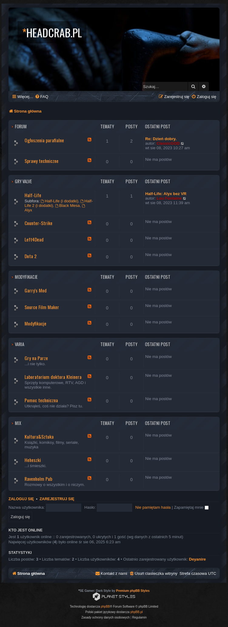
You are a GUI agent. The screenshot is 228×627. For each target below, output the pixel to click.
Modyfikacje (26, 277)
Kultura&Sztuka (39, 436)
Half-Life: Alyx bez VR (165, 193)
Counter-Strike (38, 223)
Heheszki (33, 460)
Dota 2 (31, 256)
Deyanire (197, 559)
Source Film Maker (42, 307)
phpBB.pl (136, 612)
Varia (19, 344)
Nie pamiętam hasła (153, 507)
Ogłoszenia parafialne (44, 140)
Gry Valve (23, 181)
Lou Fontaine (169, 198)
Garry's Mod (36, 290)
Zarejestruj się (56, 499)
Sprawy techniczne (42, 160)
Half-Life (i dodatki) (60, 201)
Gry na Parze (36, 358)
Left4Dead (34, 239)
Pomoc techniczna (41, 400)
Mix (18, 423)
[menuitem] (41, 96)
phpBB (105, 606)
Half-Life (33, 195)
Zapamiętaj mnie (191, 507)
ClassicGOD (167, 143)
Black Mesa (67, 205)
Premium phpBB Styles (133, 590)
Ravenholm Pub (38, 478)
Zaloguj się (21, 499)
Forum (21, 126)
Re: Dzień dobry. (160, 139)
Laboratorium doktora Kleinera (53, 376)
